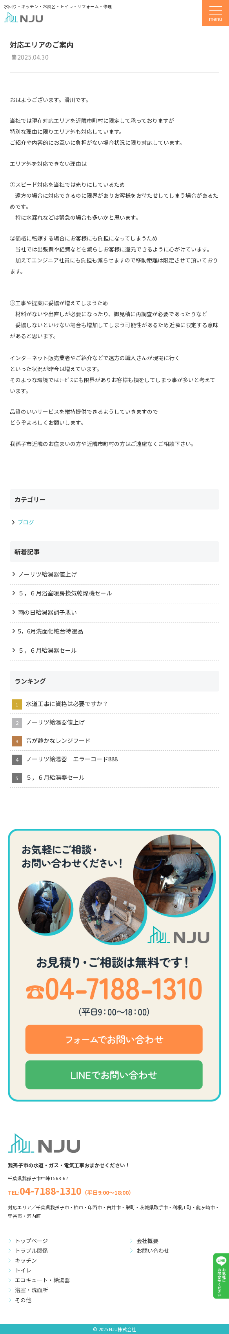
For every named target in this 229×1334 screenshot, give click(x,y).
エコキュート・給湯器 (42, 1280)
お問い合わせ (152, 1250)
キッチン (26, 1260)
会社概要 (147, 1241)
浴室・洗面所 (31, 1290)
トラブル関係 (31, 1250)
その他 (23, 1300)
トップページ (31, 1241)
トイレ (23, 1270)
